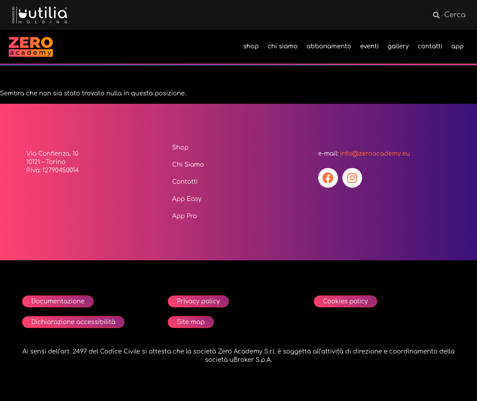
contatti (430, 46)
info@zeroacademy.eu (375, 153)
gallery (398, 46)
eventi (369, 46)
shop (251, 46)
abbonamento (329, 46)
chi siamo (282, 46)
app (457, 46)
